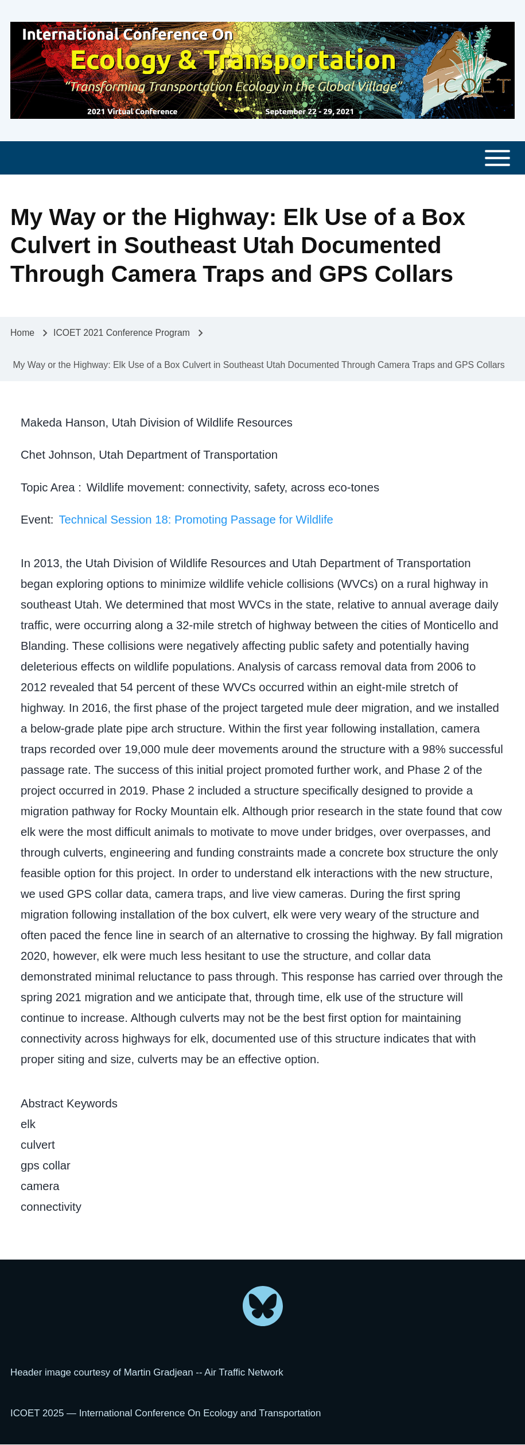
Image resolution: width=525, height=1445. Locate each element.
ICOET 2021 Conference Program (121, 333)
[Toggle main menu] (262, 158)
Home (22, 333)
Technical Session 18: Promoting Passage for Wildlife (196, 519)
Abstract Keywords (69, 1103)
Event (35, 519)
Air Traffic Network (243, 1372)
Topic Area (49, 487)
